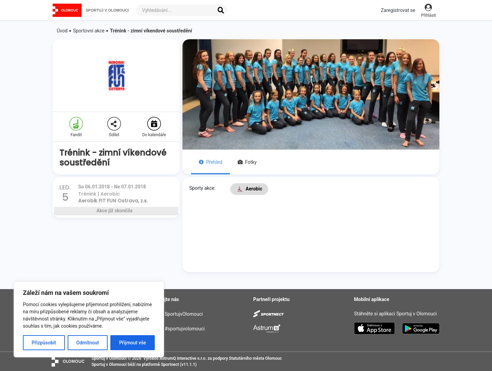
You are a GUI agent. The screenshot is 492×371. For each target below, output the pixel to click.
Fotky (247, 162)
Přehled (210, 162)
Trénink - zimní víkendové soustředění (151, 30)
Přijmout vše (132, 342)
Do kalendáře (154, 127)
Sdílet (114, 127)
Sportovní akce (89, 30)
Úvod (62, 30)
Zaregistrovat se (398, 10)
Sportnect (170, 364)
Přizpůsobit (44, 342)
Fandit (76, 127)
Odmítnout (87, 342)
